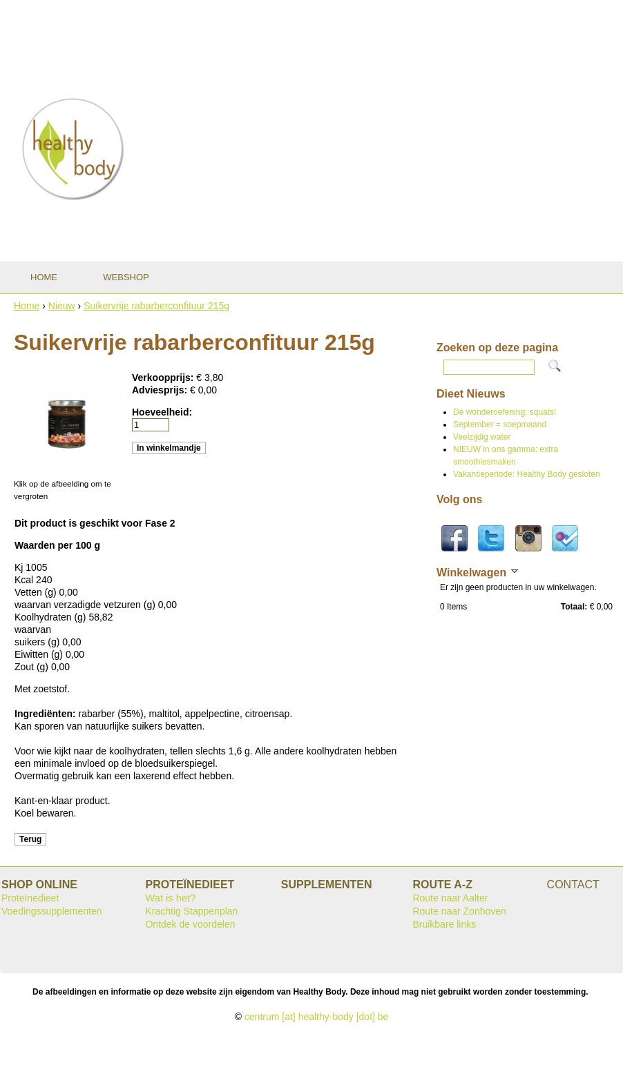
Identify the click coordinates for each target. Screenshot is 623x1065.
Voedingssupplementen (51, 911)
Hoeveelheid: (162, 412)
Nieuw (61, 305)
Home (26, 305)
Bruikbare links (444, 924)
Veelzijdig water (481, 437)
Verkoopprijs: (164, 377)
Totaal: (574, 607)
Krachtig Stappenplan (191, 911)
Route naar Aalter (450, 897)
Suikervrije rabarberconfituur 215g (156, 305)
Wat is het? (170, 897)
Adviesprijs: (161, 389)
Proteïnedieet (30, 897)
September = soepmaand (499, 424)
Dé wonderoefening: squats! (504, 412)
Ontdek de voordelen (190, 924)
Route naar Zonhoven (459, 911)
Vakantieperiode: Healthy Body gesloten (526, 474)
